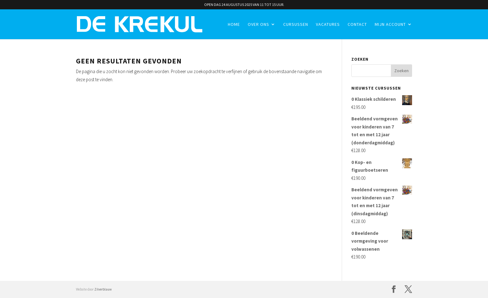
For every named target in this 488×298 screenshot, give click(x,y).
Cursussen (295, 24)
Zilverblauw (103, 289)
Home (234, 24)
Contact (357, 24)
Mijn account (390, 24)
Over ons (258, 24)
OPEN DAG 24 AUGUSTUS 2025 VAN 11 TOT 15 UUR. (244, 5)
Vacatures (328, 24)
